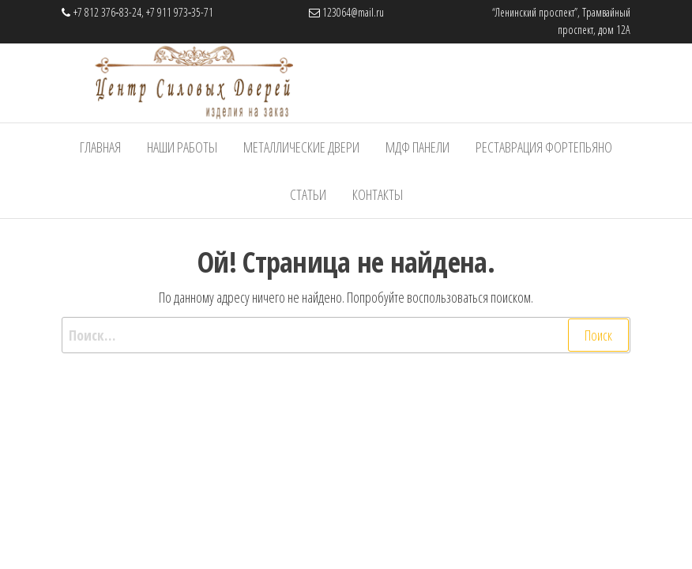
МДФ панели (417, 147)
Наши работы (182, 147)
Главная (100, 147)
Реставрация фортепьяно (544, 147)
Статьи (308, 194)
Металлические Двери (301, 147)
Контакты (377, 194)
